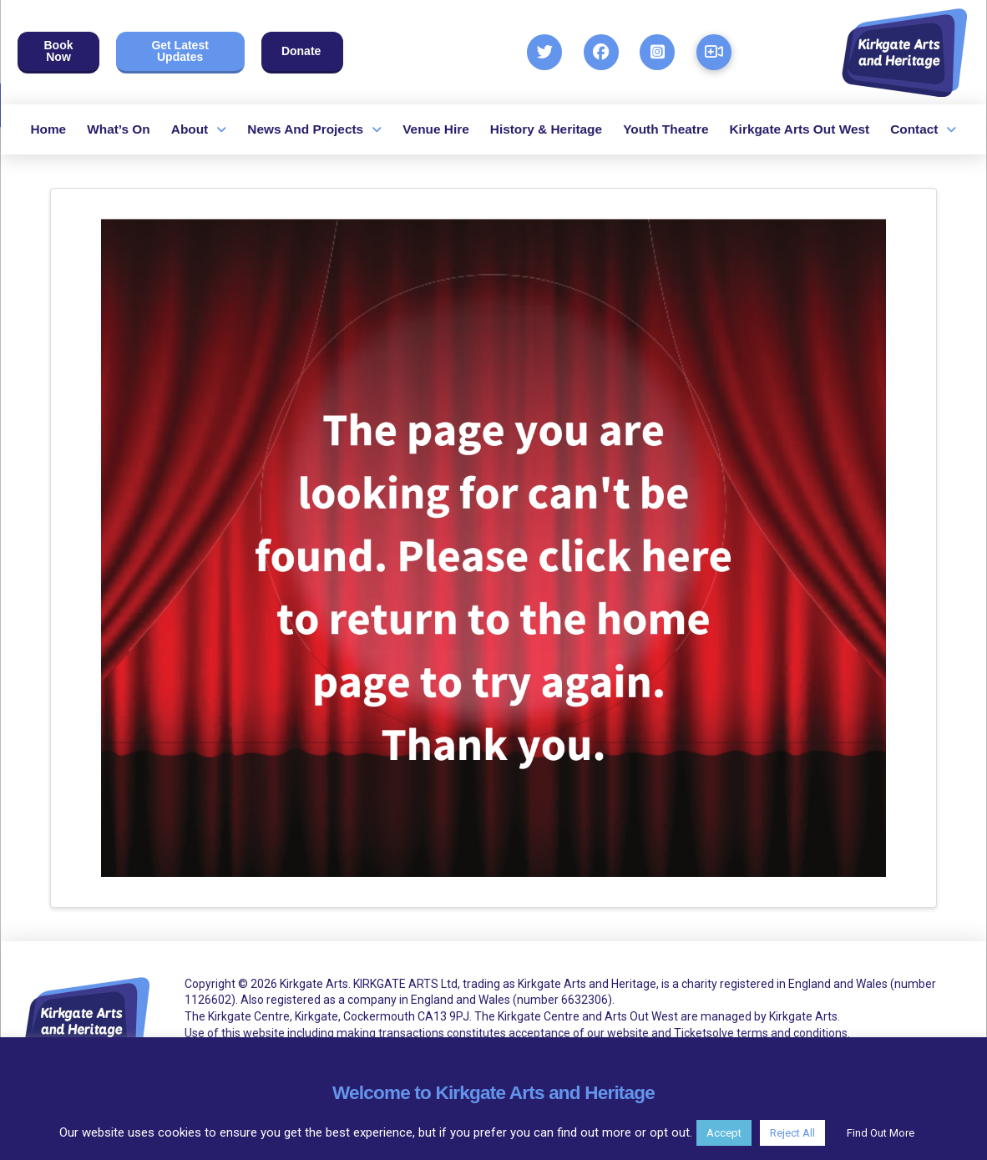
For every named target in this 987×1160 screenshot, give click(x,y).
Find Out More (880, 1133)
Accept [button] (724, 1133)
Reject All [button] (792, 1133)
